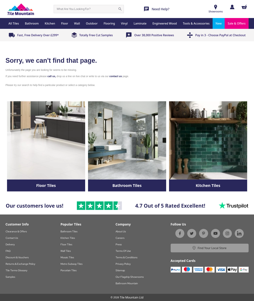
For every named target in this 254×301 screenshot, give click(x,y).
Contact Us (12, 238)
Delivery (10, 244)
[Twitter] (192, 233)
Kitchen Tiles (67, 238)
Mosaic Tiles (67, 257)
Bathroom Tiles (68, 231)
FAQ (8, 251)
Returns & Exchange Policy (20, 263)
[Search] (86, 9)
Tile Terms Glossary (16, 270)
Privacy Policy (123, 263)
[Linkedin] (239, 233)
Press (119, 244)
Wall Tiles (65, 251)
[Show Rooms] (216, 9)
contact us (115, 76)
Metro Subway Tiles (71, 263)
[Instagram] (227, 233)
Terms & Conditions (126, 257)
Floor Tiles (66, 244)
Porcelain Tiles (68, 270)
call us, (51, 76)
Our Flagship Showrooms (130, 276)
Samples (10, 276)
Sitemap (120, 270)
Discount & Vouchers (17, 257)
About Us (121, 231)
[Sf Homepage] (20, 9)
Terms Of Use (123, 251)
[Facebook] (180, 233)
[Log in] (232, 7)
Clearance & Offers (16, 231)
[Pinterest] (203, 233)
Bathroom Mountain (127, 283)
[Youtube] (215, 233)
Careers (120, 238)
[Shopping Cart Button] (244, 7)
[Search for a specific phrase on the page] (120, 9)
